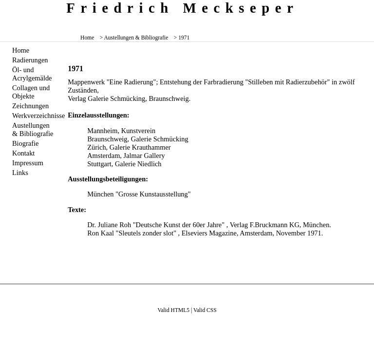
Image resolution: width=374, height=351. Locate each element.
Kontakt (23, 153)
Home (87, 37)
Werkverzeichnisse (34, 115)
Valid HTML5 (173, 310)
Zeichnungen (30, 106)
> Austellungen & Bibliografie (134, 37)
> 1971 (181, 37)
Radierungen (30, 60)
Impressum (27, 163)
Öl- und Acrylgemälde (32, 74)
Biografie (25, 143)
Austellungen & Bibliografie (32, 129)
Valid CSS (205, 310)
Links (20, 172)
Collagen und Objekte (31, 92)
